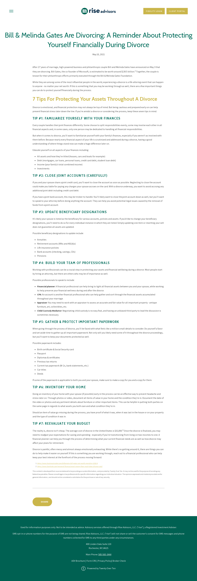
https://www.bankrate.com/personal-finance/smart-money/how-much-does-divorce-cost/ (69, 466)
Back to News (152, 501)
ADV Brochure (78, 560)
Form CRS (91, 560)
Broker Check (119, 560)
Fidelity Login (154, 11)
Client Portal (177, 11)
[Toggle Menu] (11, 11)
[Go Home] (98, 11)
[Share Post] (42, 501)
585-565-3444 (104, 554)
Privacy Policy (104, 560)
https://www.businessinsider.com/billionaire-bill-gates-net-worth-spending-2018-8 (67, 463)
